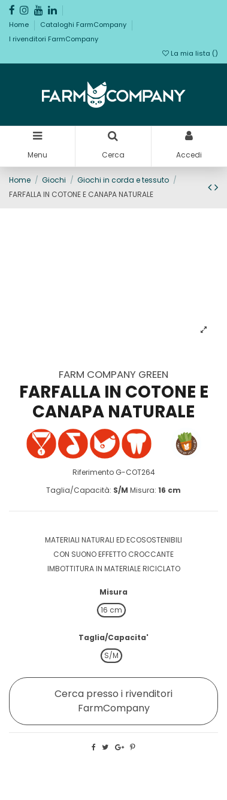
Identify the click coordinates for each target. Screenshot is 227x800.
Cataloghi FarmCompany (84, 24)
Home (20, 24)
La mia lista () (190, 53)
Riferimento (93, 472)
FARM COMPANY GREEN (113, 374)
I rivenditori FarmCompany (53, 39)
